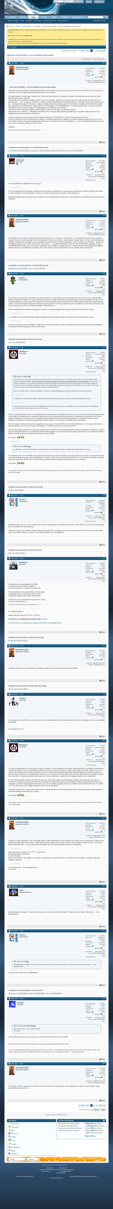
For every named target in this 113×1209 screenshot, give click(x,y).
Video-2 (37, 615)
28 (104, 372)
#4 (104, 273)
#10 (104, 740)
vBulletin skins (51, 1173)
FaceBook (14, 1154)
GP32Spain (65, 17)
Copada (13, 1144)
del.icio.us (14, 1134)
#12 (104, 886)
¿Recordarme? (60, 4)
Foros (11, 26)
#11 (104, 818)
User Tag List (12, 47)
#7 (104, 558)
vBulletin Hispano (56, 1171)
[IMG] (92, 1128)
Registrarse (99, 2)
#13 (104, 930)
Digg (12, 1130)
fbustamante (34, 151)
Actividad (12, 17)
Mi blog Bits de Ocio (15, 729)
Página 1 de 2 (85, 51)
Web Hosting (81, 1159)
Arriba (103, 1110)
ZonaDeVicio (65, 1159)
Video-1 (31, 615)
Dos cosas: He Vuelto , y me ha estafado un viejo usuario (32, 55)
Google (13, 1137)
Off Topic (37, 26)
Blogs (54, 17)
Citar (102, 142)
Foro (33, 17)
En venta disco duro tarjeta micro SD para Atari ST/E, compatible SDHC (34, 623)
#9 (104, 694)
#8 (104, 645)
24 (104, 521)
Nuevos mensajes (13, 20)
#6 (104, 495)
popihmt (53, 151)
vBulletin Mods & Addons (62, 1176)
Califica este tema (98, 59)
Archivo (73, 1159)
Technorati (15, 1127)
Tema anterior (51, 1115)
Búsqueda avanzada (99, 20)
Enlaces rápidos (62, 20)
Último (102, 51)
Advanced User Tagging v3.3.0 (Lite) (44, 1176)
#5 (104, 347)
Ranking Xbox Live (78, 17)
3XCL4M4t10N (13, 151)
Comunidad (37, 20)
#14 (104, 998)
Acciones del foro (49, 20)
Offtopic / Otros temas (23, 26)
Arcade (43, 17)
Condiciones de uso (92, 1159)
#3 (104, 215)
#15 (104, 1063)
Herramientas (86, 59)
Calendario (28, 20)
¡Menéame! (15, 1123)
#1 (104, 63)
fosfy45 (11, 490)
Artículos (23, 17)
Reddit (13, 1151)
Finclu (13, 1140)
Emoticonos (92, 1126)
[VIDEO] (93, 1130)
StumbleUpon (15, 1147)
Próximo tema (62, 1115)
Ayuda (89, 2)
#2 (104, 155)
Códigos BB (89, 1123)
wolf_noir (70, 151)
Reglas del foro (90, 1136)
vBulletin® (56, 1168)
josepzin (31, 993)
